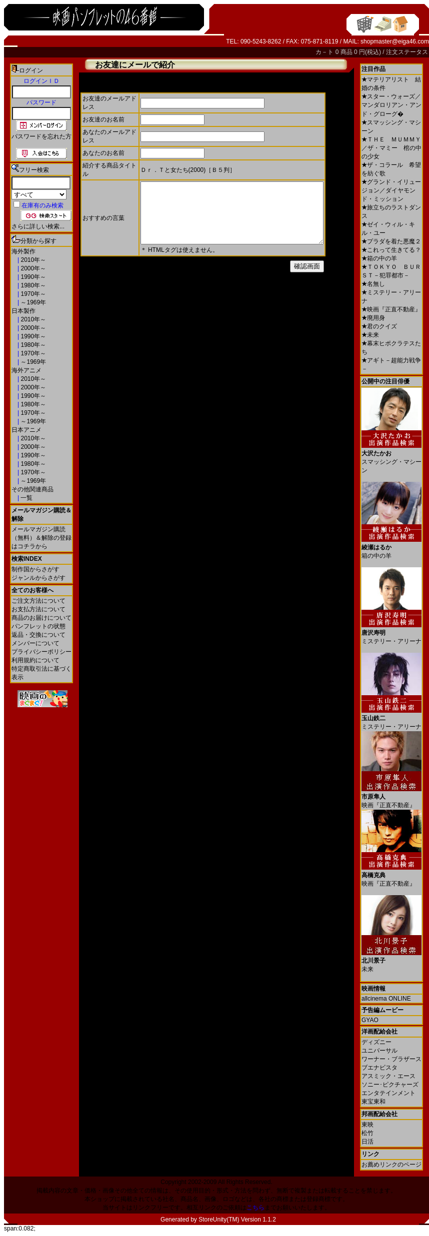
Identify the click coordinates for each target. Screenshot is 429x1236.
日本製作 (24, 310)
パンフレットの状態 (39, 626)
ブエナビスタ (380, 1067)
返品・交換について (39, 634)
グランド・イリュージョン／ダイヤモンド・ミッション (391, 190)
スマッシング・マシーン (392, 458)
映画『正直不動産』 (391, 309)
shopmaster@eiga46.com (394, 41)
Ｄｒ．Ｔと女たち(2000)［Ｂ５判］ (188, 169)
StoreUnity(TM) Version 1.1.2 (237, 1219)
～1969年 (32, 302)
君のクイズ (379, 326)
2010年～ (32, 259)
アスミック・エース (389, 1076)
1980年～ (32, 285)
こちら (255, 1207)
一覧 (25, 497)
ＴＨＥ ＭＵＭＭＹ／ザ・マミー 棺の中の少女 (392, 148)
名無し (373, 283)
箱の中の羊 (379, 258)
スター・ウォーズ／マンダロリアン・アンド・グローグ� (392, 105)
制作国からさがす (36, 569)
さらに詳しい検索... (38, 226)
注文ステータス (407, 51)
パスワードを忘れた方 (42, 136)
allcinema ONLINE (386, 998)
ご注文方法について (39, 600)
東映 (368, 1124)
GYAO (370, 1020)
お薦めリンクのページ (392, 1164)
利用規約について (36, 660)
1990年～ (32, 276)
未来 (370, 334)
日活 (368, 1141)
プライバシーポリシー (42, 651)
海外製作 (24, 251)
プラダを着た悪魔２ (391, 241)
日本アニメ (27, 429)
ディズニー (377, 1042)
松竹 (368, 1133)
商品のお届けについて (42, 617)
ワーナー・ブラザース (392, 1059)
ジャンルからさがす (39, 577)
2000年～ (32, 268)
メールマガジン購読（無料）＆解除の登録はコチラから (42, 538)
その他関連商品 (33, 489)
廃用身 (373, 317)
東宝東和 (374, 1101)
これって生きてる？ (391, 249)
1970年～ (32, 293)
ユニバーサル (380, 1050)
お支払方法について (39, 609)
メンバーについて (36, 643)
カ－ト (325, 51)
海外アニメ (27, 370)
